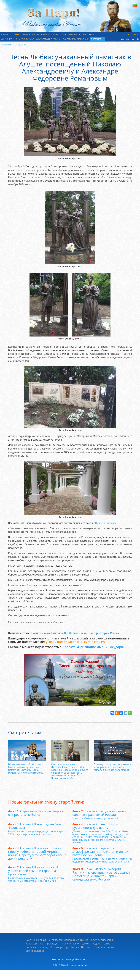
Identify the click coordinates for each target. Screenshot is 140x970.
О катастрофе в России (48, 39)
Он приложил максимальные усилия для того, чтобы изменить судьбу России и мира (36, 879)
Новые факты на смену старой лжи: (46, 802)
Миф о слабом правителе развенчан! (95, 818)
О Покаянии (86, 34)
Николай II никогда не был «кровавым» (34, 826)
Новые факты (31, 34)
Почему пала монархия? (76, 39)
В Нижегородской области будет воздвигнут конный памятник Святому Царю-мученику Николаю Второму (25, 768)
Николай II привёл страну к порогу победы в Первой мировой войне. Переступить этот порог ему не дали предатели (37, 853)
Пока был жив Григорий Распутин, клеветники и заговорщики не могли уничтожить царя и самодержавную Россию (101, 874)
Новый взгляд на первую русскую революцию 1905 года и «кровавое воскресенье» (36, 833)
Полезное (97, 39)
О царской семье (25, 39)
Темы (17, 34)
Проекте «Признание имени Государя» (93, 647)
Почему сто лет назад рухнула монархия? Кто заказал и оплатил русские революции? (112, 767)
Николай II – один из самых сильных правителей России (99, 813)
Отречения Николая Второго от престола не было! (36, 813)
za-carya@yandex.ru (77, 959)
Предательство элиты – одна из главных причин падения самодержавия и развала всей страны (102, 860)
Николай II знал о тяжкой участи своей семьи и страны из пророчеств (33, 870)
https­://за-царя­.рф (105, 523)
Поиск (133, 34)
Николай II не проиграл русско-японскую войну (96, 826)
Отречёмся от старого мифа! (59, 34)
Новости (21, 44)
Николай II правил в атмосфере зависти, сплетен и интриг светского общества (101, 851)
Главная (6, 34)
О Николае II (7, 39)
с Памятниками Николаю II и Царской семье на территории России (75, 633)
